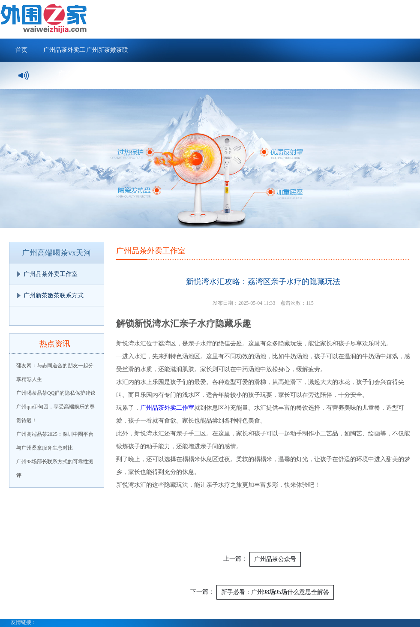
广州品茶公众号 (275, 559)
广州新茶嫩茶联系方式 (107, 54)
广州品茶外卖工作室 (64, 54)
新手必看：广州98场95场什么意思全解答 (275, 592)
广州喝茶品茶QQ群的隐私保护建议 (56, 393)
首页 (21, 50)
